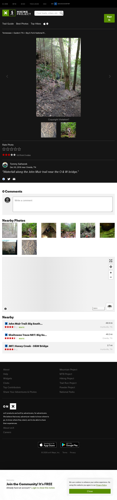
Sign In (109, 18)
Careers (7, 432)
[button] (3, 179)
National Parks (67, 391)
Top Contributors (12, 387)
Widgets (7, 378)
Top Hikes (36, 23)
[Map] (58, 284)
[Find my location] (111, 267)
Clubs (6, 383)
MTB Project (66, 374)
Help (5, 374)
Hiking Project (67, 378)
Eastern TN (19, 33)
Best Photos (22, 23)
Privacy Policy (101, 485)
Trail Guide (8, 23)
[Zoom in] (111, 272)
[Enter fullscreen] (111, 261)
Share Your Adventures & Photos (20, 391)
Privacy (73, 452)
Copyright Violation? (58, 119)
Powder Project (67, 387)
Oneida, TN (31, 167)
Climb (5, 4)
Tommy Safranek (18, 163)
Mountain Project (68, 369)
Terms (64, 452)
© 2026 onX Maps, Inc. (50, 452)
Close (90, 491)
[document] (90, 487)
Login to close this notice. (43, 488)
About (6, 369)
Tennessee (7, 33)
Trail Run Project (68, 383)
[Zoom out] (111, 277)
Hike (23, 4)
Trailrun (34, 4)
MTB (14, 4)
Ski (45, 4)
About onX (8, 427)
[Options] (109, 306)
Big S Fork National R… (36, 33)
